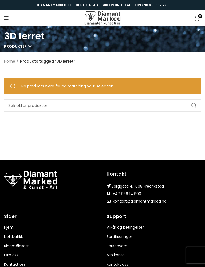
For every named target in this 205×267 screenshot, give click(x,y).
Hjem (9, 227)
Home (9, 61)
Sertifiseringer (119, 236)
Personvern (117, 246)
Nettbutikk (13, 236)
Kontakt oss (15, 264)
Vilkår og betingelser (125, 227)
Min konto (116, 255)
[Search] (102, 105)
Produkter (15, 46)
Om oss (11, 255)
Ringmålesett (16, 246)
